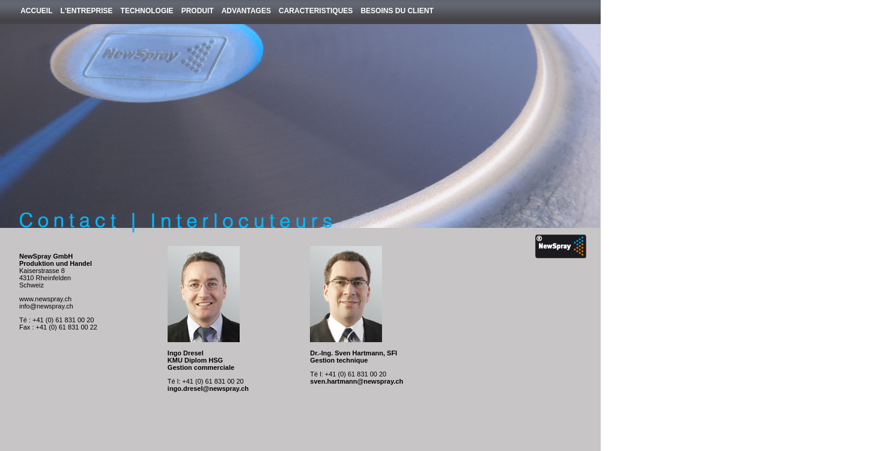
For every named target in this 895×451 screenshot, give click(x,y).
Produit (197, 11)
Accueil (36, 11)
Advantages (246, 11)
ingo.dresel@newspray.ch (208, 388)
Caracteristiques (316, 11)
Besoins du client (396, 11)
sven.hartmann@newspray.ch (356, 381)
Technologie (147, 11)
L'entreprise (87, 11)
